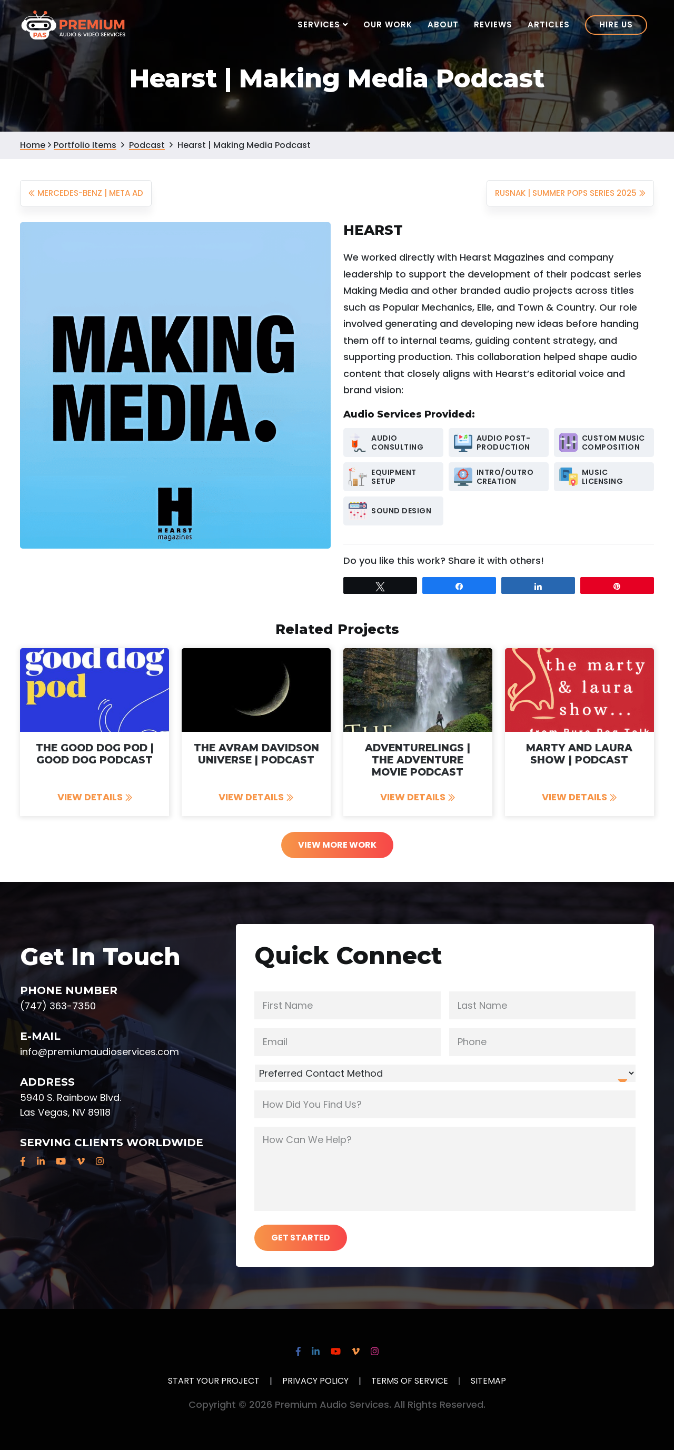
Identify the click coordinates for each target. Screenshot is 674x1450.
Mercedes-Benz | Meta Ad (85, 192)
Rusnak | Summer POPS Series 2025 (570, 192)
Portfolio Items (85, 145)
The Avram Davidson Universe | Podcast (256, 754)
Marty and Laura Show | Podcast (579, 754)
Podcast (147, 145)
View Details (94, 796)
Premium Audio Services (74, 23)
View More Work (337, 845)
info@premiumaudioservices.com (99, 1051)
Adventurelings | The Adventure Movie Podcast (417, 760)
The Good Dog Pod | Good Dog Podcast (95, 754)
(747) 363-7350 (58, 1005)
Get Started (300, 1237)
